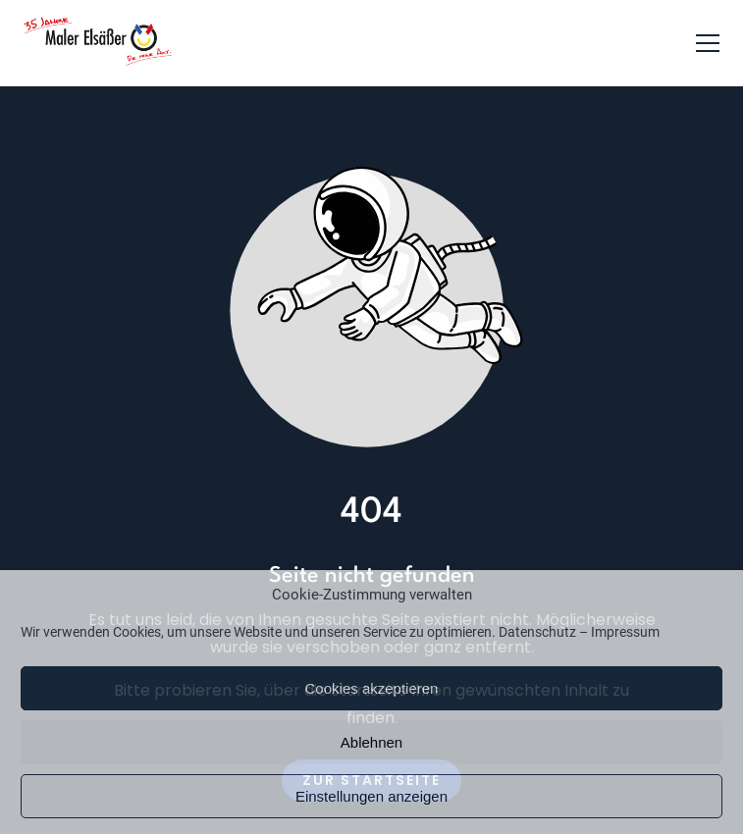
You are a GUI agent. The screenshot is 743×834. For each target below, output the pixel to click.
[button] (707, 43)
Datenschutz (537, 632)
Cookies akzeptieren (372, 688)
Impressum (625, 632)
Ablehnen (371, 742)
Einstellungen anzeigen (371, 796)
